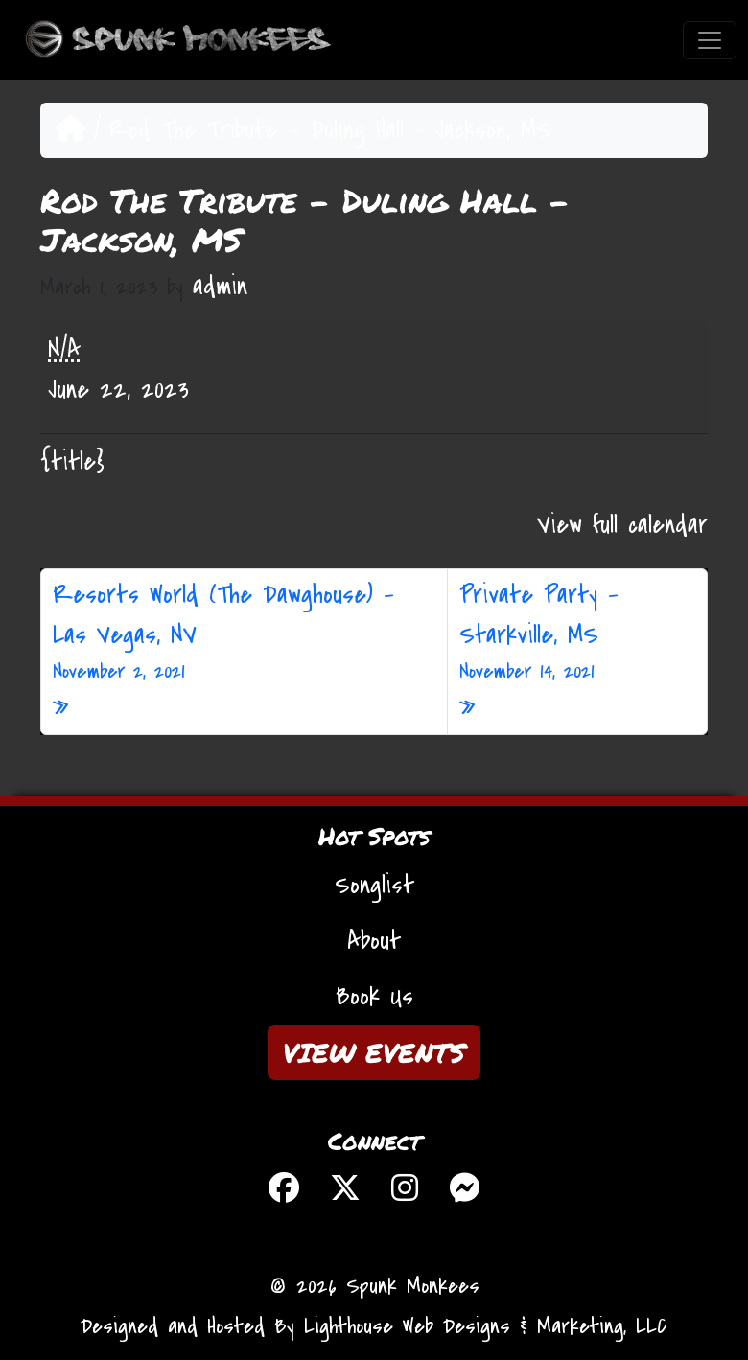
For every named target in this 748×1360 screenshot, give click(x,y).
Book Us (374, 997)
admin (220, 286)
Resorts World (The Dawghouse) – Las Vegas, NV (244, 632)
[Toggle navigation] (709, 40)
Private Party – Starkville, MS (577, 632)
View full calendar (622, 525)
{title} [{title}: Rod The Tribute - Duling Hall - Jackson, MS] (72, 462)
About (374, 941)
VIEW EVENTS (374, 1052)
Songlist (374, 885)
